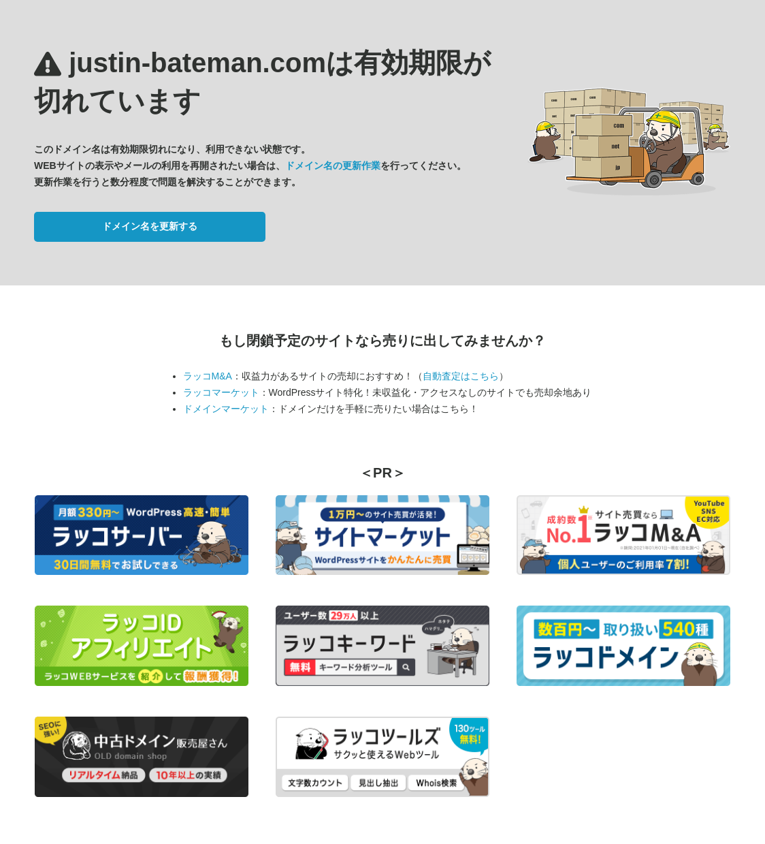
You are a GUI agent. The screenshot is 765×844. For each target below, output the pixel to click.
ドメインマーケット (226, 408)
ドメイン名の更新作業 (332, 165)
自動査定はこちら (461, 376)
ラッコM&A (207, 376)
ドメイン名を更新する (149, 226)
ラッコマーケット (221, 392)
